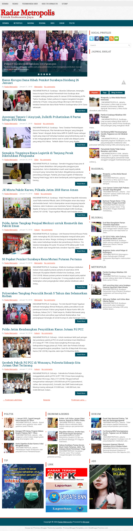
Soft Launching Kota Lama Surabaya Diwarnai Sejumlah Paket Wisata (116, 286)
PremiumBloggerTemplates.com (75, 528)
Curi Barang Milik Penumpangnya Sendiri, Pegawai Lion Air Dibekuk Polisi (114, 134)
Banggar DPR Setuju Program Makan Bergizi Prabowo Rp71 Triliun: (29, 432)
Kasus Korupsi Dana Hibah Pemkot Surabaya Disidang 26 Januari (40, 81)
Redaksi (15, 3)
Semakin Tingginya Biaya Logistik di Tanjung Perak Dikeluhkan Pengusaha (37, 154)
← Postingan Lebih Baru (12, 400)
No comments (49, 87)
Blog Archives (117, 93)
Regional (42, 23)
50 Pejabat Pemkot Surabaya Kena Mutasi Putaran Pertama (42, 259)
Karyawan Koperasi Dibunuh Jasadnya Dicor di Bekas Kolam (115, 445)
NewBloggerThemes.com (98, 528)
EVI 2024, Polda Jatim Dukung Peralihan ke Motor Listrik (114, 238)
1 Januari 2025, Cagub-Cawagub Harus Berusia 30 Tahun (28, 419)
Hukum (61, 23)
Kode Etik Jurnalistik (50, 3)
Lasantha (58, 528)
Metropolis (18, 23)
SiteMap (65, 3)
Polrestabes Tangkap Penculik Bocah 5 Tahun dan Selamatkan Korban (44, 294)
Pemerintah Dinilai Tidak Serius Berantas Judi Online (113, 150)
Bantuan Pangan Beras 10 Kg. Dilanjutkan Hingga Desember (114, 202)
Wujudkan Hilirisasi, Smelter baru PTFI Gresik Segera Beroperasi (71, 433)
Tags (105, 93)
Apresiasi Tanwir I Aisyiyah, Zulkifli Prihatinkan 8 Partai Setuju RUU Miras (41, 118)
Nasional (30, 23)
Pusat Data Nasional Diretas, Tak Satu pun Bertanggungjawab (115, 419)
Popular (95, 93)
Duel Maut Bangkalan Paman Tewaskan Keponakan (114, 224)
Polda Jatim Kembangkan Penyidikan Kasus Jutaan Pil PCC (43, 329)
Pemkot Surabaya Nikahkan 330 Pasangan (30, 63)
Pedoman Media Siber (30, 3)
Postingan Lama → (78, 400)
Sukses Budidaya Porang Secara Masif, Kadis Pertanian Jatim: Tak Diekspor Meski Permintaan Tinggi (72, 447)
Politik (72, 23)
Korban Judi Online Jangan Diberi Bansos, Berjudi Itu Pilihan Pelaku (72, 419)
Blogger (86, 522)
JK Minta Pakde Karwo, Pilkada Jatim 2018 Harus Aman (40, 189)
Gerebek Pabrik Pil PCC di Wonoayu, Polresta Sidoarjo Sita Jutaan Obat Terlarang (41, 364)
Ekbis (52, 23)
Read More (81, 111)
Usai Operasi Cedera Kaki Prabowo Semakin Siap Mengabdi (116, 189)
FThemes (36, 528)
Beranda (5, 3)
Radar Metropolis (10, 87)
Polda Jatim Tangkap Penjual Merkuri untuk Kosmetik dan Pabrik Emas (42, 224)
